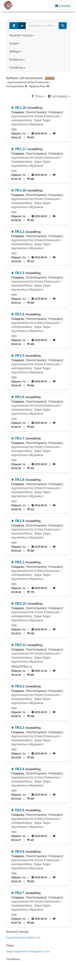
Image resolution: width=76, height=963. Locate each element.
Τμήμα (14, 43)
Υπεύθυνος (17, 67)
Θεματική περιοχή (21, 35)
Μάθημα (15, 51)
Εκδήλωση (17, 59)
